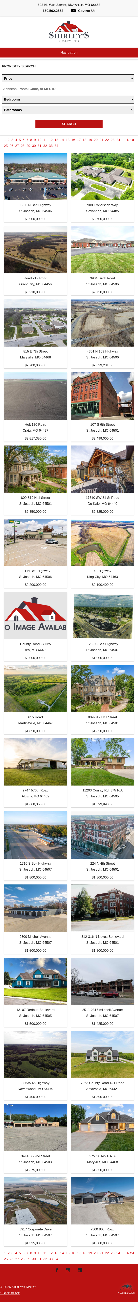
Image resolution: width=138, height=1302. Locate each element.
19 (90, 140)
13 (56, 140)
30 (34, 146)
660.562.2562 (53, 11)
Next (130, 140)
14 (62, 140)
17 (79, 140)
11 (45, 140)
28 (23, 146)
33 (51, 146)
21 (101, 140)
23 (112, 140)
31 (39, 146)
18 (84, 140)
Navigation (69, 52)
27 (17, 146)
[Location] (68, 89)
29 (28, 146)
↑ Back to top (10, 1293)
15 (67, 140)
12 (51, 140)
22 (107, 140)
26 (11, 146)
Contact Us (83, 11)
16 (73, 140)
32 (45, 146)
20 (96, 140)
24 (118, 140)
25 (6, 146)
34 (56, 146)
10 (39, 140)
